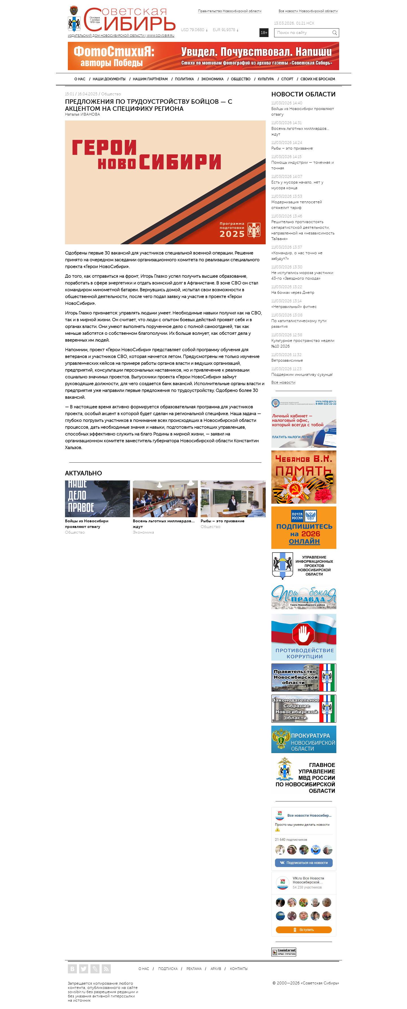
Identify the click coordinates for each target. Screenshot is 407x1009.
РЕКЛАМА (194, 969)
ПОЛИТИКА (184, 79)
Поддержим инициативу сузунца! (302, 374)
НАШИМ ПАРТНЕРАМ (150, 79)
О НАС (79, 79)
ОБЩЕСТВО (240, 79)
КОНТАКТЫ (239, 969)
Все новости (283, 383)
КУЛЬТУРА (266, 79)
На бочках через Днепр (292, 292)
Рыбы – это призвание (222, 521)
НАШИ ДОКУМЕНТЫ (109, 79)
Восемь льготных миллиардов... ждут (164, 524)
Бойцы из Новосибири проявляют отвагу (86, 524)
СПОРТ (287, 79)
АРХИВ (216, 969)
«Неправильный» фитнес (294, 307)
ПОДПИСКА (167, 969)
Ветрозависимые (287, 360)
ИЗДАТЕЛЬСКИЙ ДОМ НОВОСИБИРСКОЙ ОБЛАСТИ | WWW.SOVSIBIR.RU (124, 20)
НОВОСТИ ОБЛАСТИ (303, 94)
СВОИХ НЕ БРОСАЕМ (317, 79)
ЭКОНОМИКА (212, 79)
